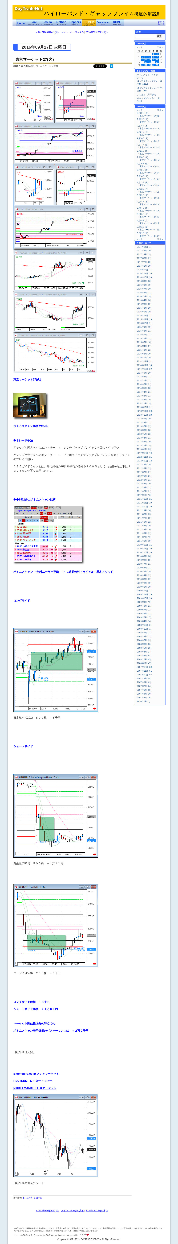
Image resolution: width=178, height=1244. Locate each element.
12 (142, 60)
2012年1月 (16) (144, 495)
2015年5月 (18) (144, 342)
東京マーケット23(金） (150, 147)
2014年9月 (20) (144, 373)
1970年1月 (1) (143, 701)
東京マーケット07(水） (150, 210)
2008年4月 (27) (144, 652)
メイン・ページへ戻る (72, 32)
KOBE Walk (117, 22)
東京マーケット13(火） (150, 185)
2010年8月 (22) (144, 560)
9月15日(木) (142, 170)
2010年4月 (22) (144, 575)
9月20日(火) (142, 157)
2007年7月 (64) (144, 686)
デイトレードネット (21, 22)
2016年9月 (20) (144, 281)
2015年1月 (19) (144, 357)
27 (146, 65)
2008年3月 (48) (144, 655)
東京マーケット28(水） (150, 128)
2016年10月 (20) (144, 277)
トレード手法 (61, 22)
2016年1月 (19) (144, 312)
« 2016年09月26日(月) (47, 32)
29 (153, 65)
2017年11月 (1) (144, 247)
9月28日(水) (142, 126)
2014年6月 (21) (144, 384)
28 (150, 65)
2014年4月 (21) (144, 392)
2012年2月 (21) (144, 491)
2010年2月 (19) (144, 583)
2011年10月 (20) (144, 506)
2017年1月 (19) (144, 266)
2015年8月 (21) (144, 331)
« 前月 (139, 47)
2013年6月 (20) (144, 430)
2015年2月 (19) (144, 354)
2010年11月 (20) (144, 548)
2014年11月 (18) (144, 365)
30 (157, 65)
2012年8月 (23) (144, 468)
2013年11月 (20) (144, 411)
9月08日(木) (142, 201)
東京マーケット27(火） (35, 59)
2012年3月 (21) (144, 487)
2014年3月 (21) (144, 396)
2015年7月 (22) (144, 334)
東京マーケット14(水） (150, 179)
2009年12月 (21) (144, 590)
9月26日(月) (142, 138)
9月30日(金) (142, 113)
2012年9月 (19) (144, 464)
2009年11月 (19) (144, 594)
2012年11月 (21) (144, 457)
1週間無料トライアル (80, 571)
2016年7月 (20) (144, 289)
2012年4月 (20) (144, 483)
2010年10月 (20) (144, 552)
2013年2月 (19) (144, 445)
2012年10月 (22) (144, 461)
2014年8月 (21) (144, 376)
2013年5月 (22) (144, 434)
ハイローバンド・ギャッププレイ (101, 13)
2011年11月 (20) (144, 503)
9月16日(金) (142, 163)
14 (150, 60)
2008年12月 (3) (144, 625)
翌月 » (160, 47)
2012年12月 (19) (144, 453)
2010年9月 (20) (144, 556)
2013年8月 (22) (144, 422)
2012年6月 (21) (144, 476)
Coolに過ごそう (33, 22)
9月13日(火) (142, 182)
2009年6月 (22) (144, 613)
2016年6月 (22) (144, 292)
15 (153, 60)
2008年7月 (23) (144, 640)
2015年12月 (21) (144, 315)
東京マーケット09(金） (150, 198)
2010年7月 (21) (144, 564)
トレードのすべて (47, 22)
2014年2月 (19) (144, 399)
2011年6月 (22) (144, 522)
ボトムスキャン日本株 (32, 1198)
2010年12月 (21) (144, 545)
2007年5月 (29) (144, 694)
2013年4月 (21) (144, 438)
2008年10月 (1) (144, 629)
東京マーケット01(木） (150, 236)
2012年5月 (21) (144, 480)
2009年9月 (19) (144, 602)
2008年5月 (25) (144, 648)
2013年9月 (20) (144, 419)
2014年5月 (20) (144, 388)
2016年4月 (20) (144, 300)
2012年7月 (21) (144, 472)
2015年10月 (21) (144, 323)
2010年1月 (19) (144, 587)
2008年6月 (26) (144, 644)
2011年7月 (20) (144, 518)
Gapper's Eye (75, 22)
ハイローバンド (89, 22)
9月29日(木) (142, 119)
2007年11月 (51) (144, 671)
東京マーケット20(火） (150, 160)
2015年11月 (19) (144, 319)
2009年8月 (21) (144, 606)
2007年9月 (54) (144, 678)
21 (150, 62)
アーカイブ (146, 243)
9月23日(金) (142, 144)
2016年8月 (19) (144, 285)
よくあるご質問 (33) (146, 94)
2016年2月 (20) (144, 308)
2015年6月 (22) (144, 338)
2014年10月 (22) (144, 369)
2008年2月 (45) (144, 659)
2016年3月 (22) (144, 304)
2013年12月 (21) (144, 407)
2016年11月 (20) (144, 273)
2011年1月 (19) (144, 541)
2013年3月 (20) (144, 441)
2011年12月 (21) (144, 499)
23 (157, 62)
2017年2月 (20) (144, 262)
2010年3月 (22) (144, 579)
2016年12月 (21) (144, 269)
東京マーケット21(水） (150, 153)
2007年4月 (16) (144, 697)
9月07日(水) (142, 208)
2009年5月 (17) (144, 617)
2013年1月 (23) (144, 449)
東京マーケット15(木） (150, 173)
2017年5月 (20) (144, 250)
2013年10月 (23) (144, 415)
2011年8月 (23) (144, 514)
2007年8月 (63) (144, 682)
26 (142, 65)
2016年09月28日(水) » (97, 32)
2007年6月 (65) (144, 690)
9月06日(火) (142, 214)
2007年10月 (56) (144, 674)
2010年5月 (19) (144, 571)
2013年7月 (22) (144, 426)
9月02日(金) (142, 227)
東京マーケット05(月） (150, 223)
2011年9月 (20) (144, 510)
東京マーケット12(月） (150, 192)
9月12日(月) (142, 189)
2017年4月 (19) (144, 254)
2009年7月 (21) (144, 610)
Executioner (103, 22)
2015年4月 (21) (144, 346)
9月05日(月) (142, 220)
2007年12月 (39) (144, 667)
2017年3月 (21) (144, 258)
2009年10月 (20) (144, 598)
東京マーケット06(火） (150, 217)
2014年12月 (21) (144, 361)
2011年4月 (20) (144, 529)
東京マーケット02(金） (150, 229)
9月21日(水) (142, 151)
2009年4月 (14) (144, 621)
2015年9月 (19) (144, 327)
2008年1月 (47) (144, 663)
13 (146, 60)
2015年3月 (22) (144, 350)
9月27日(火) (142, 132)
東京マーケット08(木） (150, 204)
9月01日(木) (142, 233)
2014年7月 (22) (144, 380)
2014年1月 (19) (144, 403)
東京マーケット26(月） (150, 141)
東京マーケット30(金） (150, 116)
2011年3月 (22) (144, 533)
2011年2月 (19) (144, 537)
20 (146, 62)
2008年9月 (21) (144, 632)
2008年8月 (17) (144, 636)
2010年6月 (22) (144, 568)
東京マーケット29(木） (150, 122)
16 (157, 60)
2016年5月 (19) (144, 296)
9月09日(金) (142, 195)
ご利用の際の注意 (161, 23)
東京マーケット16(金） (150, 166)
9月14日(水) (142, 176)
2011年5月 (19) (144, 525)
